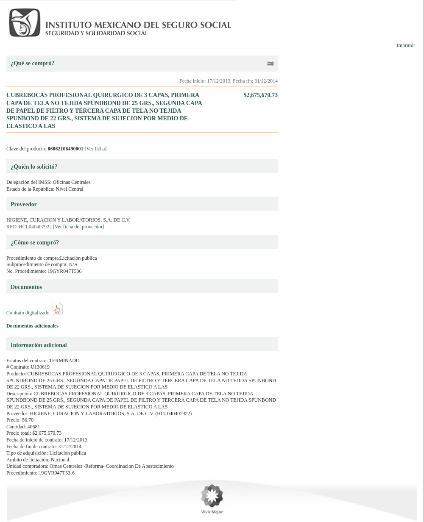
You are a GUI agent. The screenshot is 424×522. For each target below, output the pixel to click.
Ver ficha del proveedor (79, 227)
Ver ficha (95, 149)
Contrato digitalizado (28, 313)
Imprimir (406, 45)
